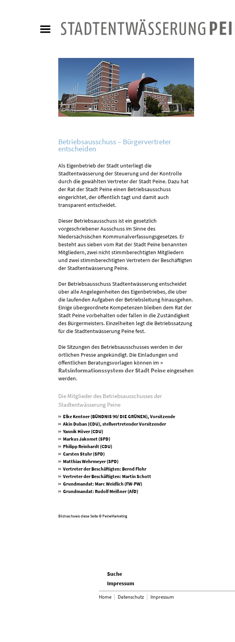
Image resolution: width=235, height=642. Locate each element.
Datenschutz (131, 597)
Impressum (120, 583)
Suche (114, 573)
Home (105, 597)
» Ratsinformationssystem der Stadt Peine (112, 366)
